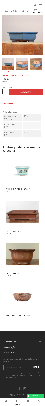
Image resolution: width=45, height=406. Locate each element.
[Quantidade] (5, 91)
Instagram (25, 388)
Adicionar (25, 91)
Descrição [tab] (8, 104)
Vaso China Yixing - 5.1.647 (18, 189)
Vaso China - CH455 (14, 231)
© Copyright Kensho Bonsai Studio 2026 (22, 395)
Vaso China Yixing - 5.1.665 (18, 315)
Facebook (20, 388)
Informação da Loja (13, 347)
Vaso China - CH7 (13, 273)
